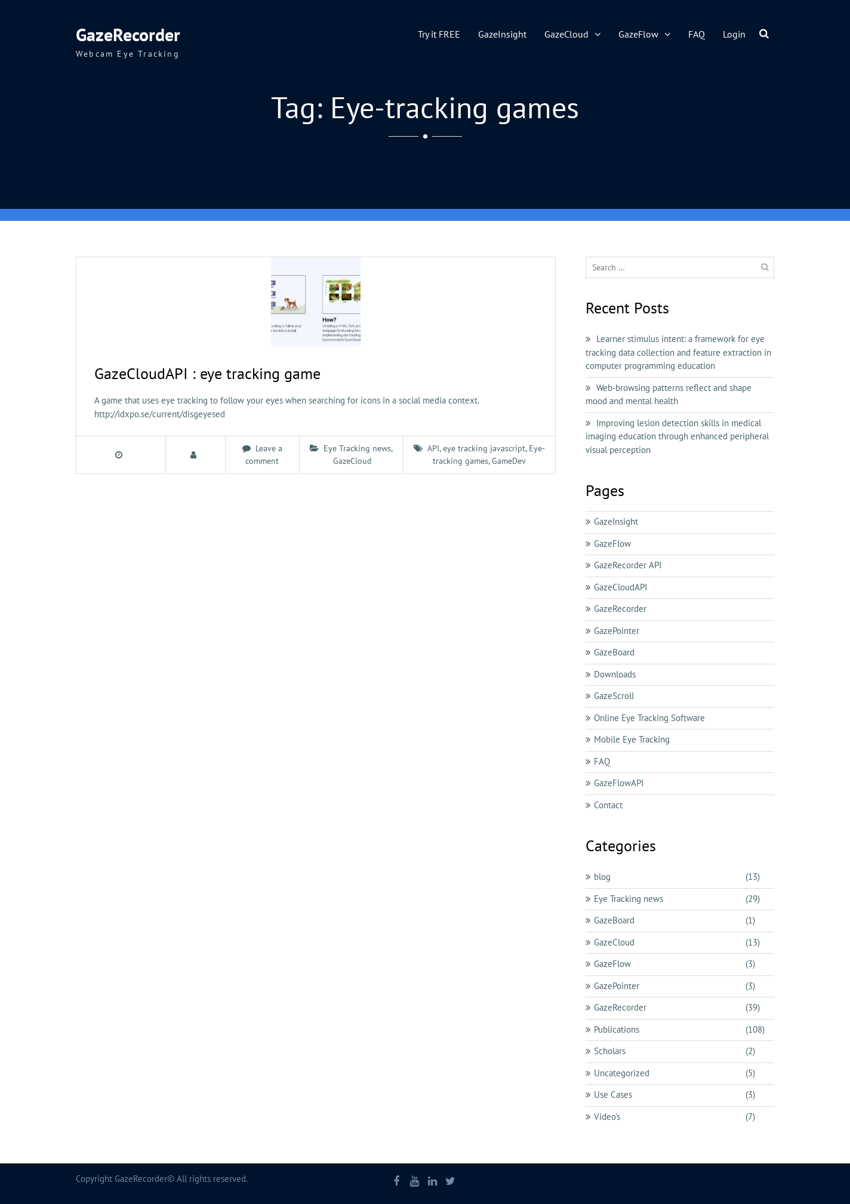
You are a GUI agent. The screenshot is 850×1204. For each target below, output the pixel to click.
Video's (607, 1116)
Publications (616, 1029)
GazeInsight (502, 34)
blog (602, 876)
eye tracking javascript (484, 448)
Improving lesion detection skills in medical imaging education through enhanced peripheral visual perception (677, 436)
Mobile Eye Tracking (632, 739)
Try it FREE (439, 34)
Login (734, 34)
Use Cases (613, 1094)
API (433, 448)
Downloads (615, 674)
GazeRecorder (128, 34)
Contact (608, 805)
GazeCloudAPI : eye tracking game (207, 373)
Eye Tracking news (357, 448)
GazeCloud (566, 34)
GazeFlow (638, 34)
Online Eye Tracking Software (649, 717)
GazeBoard (614, 652)
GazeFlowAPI (618, 783)
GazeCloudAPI (620, 587)
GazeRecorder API (627, 565)
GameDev (509, 460)
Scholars (610, 1051)
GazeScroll (614, 695)
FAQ (696, 34)
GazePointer (616, 630)
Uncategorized (621, 1073)
